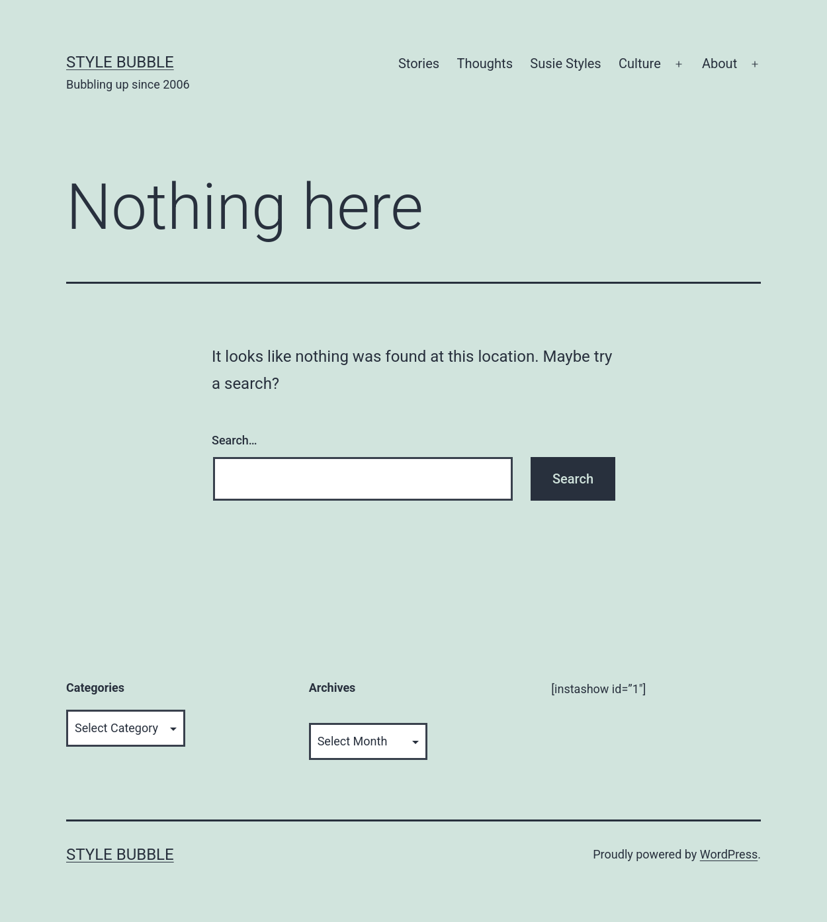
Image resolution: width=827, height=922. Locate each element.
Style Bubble (120, 62)
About (719, 63)
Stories (418, 63)
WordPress (729, 854)
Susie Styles (565, 63)
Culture (640, 63)
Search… (234, 440)
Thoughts (485, 63)
